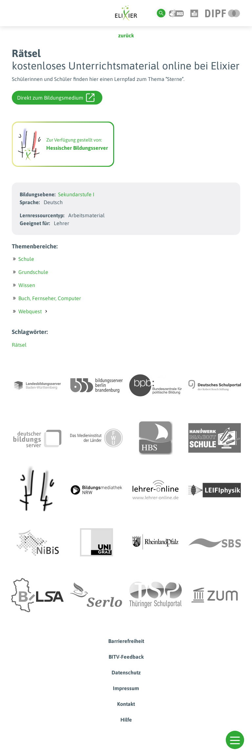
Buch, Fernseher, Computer (49, 298)
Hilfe (126, 720)
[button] (235, 740)
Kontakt (126, 704)
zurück (126, 35)
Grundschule (33, 272)
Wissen (26, 285)
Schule (26, 259)
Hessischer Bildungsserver (77, 148)
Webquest (30, 311)
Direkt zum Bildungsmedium (55, 97)
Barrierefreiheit (126, 641)
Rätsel (19, 345)
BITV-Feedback (126, 657)
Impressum (126, 688)
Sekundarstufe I (76, 194)
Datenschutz (126, 672)
